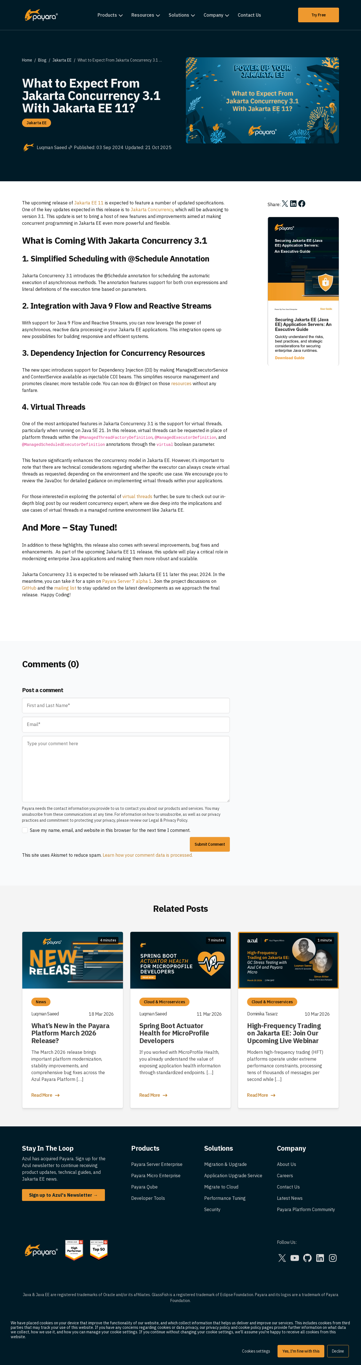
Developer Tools (148, 1198)
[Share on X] (285, 203)
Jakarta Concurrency (152, 209)
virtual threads (137, 496)
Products (107, 15)
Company (213, 15)
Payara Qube (144, 1187)
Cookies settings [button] (256, 1351)
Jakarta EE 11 (89, 203)
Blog (42, 60)
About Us (286, 1164)
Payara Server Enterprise (156, 1164)
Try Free (318, 15)
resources (181, 383)
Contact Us (249, 15)
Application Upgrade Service (233, 1175)
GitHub (29, 588)
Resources (142, 15)
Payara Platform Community (306, 1209)
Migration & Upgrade (225, 1164)
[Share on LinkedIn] (293, 203)
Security (212, 1209)
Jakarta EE (62, 60)
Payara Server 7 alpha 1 (127, 581)
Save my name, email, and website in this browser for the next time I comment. (110, 830)
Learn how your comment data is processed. (148, 855)
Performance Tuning (225, 1198)
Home (27, 60)
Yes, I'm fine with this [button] (301, 1351)
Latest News (290, 1198)
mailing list (65, 588)
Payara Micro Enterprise (155, 1175)
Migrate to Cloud (221, 1187)
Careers (285, 1175)
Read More (46, 1095)
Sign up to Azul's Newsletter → (63, 1195)
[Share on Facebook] (302, 203)
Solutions (179, 15)
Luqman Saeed (54, 147)
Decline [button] (338, 1351)
